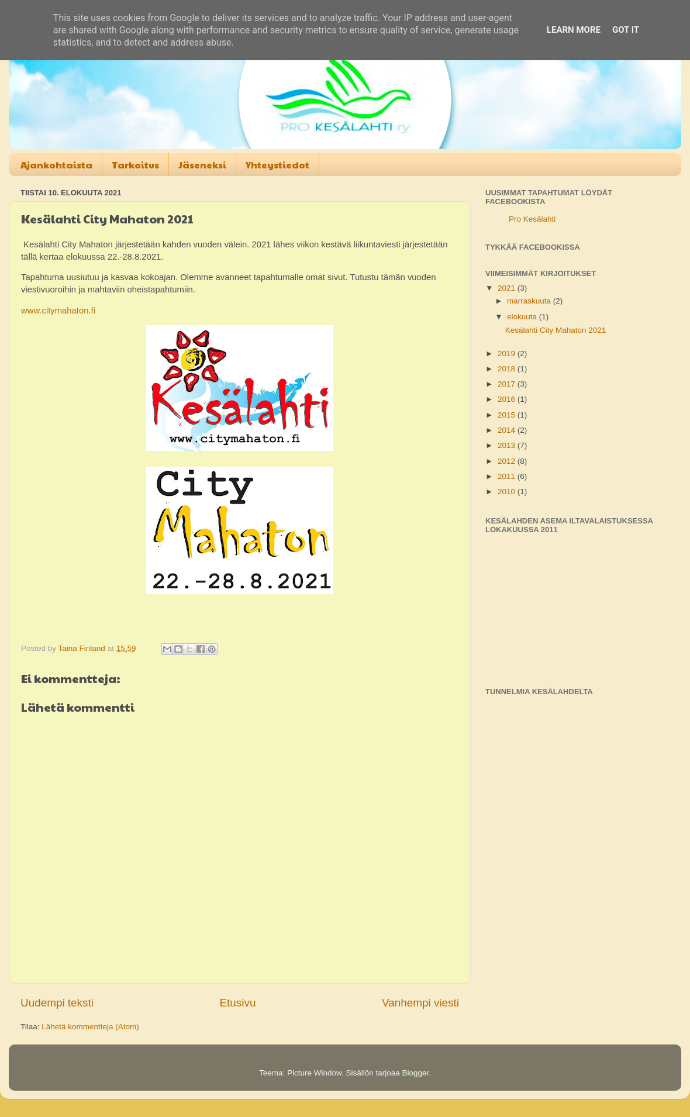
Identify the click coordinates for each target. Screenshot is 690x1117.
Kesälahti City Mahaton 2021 (555, 330)
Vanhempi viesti (420, 1003)
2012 (508, 461)
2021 (508, 288)
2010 (508, 491)
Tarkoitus (135, 164)
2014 (508, 430)
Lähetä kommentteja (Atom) (90, 1026)
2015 (508, 415)
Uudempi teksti (57, 1003)
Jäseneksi (202, 164)
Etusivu (238, 1003)
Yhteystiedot (277, 164)
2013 (508, 445)
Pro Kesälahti (532, 219)
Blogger (415, 1072)
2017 (508, 384)
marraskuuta (530, 301)
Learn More (574, 30)
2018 (508, 368)
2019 (508, 353)
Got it (625, 30)
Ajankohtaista (56, 164)
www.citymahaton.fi (58, 310)
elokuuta (523, 316)
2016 (508, 399)
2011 (508, 476)
